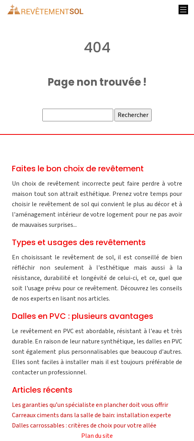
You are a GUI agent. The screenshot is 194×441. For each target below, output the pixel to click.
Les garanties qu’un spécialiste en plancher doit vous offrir (90, 405)
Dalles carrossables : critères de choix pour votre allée (84, 425)
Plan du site (97, 435)
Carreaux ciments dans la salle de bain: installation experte (91, 415)
